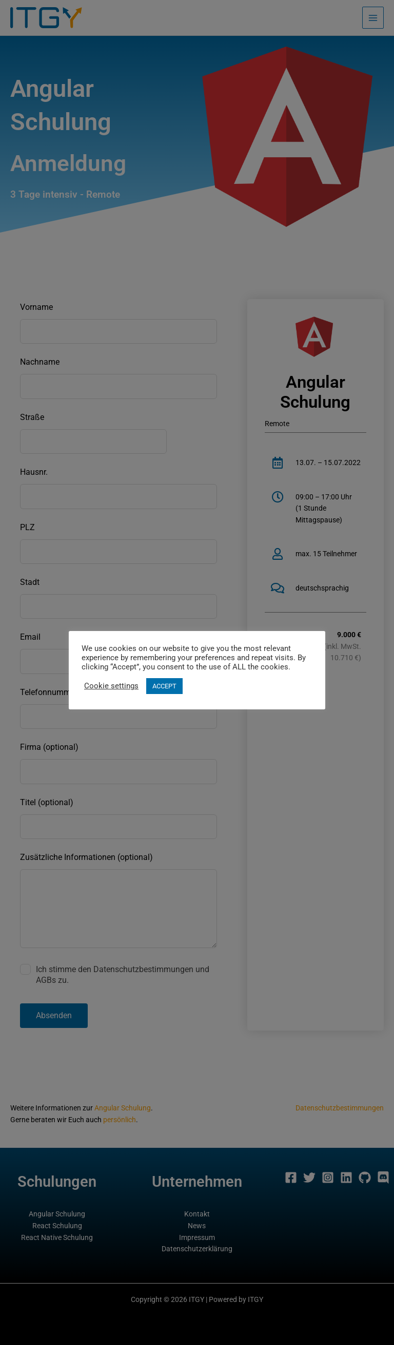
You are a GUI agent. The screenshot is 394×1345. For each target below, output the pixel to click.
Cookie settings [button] (111, 685)
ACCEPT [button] (164, 686)
